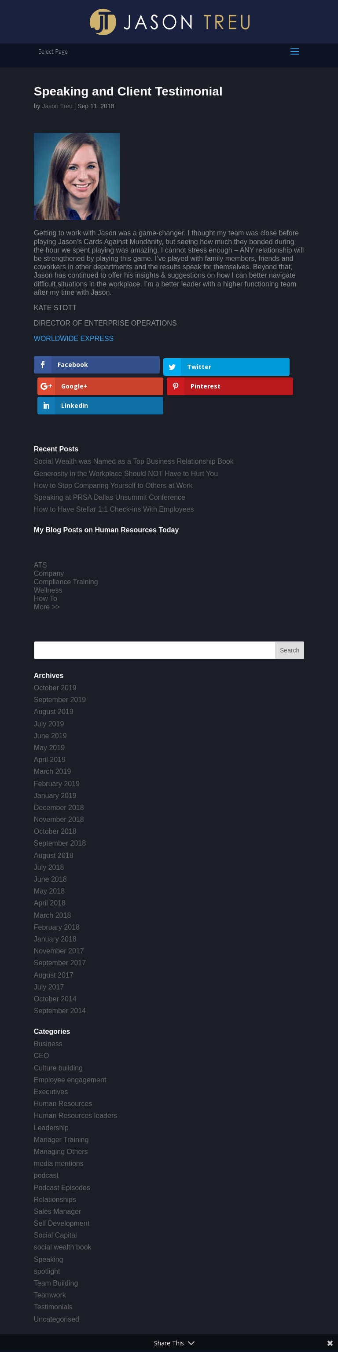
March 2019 (52, 736)
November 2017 (59, 915)
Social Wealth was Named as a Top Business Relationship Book (134, 425)
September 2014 (60, 974)
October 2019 (55, 652)
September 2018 (60, 807)
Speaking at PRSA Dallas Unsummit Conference (109, 461)
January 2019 (55, 759)
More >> (47, 571)
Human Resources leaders (75, 1080)
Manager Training (61, 1103)
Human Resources (63, 1067)
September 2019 (60, 663)
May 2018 (49, 855)
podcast (46, 1139)
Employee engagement (70, 1044)
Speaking (48, 1223)
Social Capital (55, 1199)
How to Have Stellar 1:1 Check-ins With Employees (114, 473)
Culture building (58, 1032)
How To (45, 563)
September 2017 (60, 927)
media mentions (59, 1127)
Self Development (61, 1187)
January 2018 (55, 903)
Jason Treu (57, 106)
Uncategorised (56, 1283)
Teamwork (50, 1259)
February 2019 (57, 747)
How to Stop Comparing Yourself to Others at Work (113, 449)
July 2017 (49, 951)
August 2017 (53, 939)
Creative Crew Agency (190, 1328)
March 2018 (52, 879)
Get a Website (256, 1328)
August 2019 (53, 676)
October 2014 (55, 963)
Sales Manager (57, 1175)
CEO (41, 1020)
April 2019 (50, 723)
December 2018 (59, 771)
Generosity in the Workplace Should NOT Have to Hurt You (126, 437)
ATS (40, 529)
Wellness (48, 554)
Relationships (55, 1163)
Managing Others (61, 1115)
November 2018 (59, 783)
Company (49, 537)
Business (48, 1008)
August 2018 (53, 819)
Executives (51, 1055)
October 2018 (55, 795)
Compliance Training (66, 546)
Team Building (56, 1247)
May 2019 (49, 711)
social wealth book (63, 1211)
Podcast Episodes (62, 1151)
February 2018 (57, 891)
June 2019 (50, 699)
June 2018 (50, 843)
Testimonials (53, 1271)
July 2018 (49, 831)
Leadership (51, 1092)
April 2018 (50, 867)
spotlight (47, 1235)
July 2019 (49, 688)
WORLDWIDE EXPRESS (74, 338)
